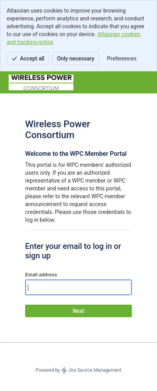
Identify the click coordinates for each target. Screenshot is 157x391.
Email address (41, 275)
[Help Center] (41, 82)
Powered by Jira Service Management (79, 371)
